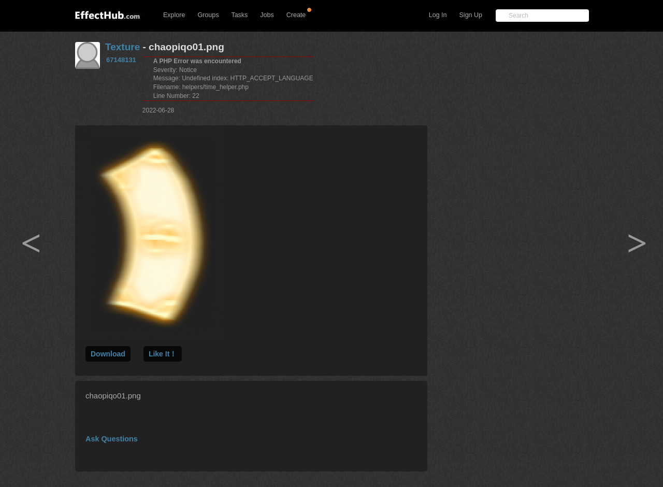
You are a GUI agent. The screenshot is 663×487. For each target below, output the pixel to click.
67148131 (121, 60)
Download (108, 354)
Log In (438, 15)
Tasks (239, 15)
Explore (174, 15)
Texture (122, 46)
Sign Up (470, 15)
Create (296, 15)
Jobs (266, 15)
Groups (208, 15)
